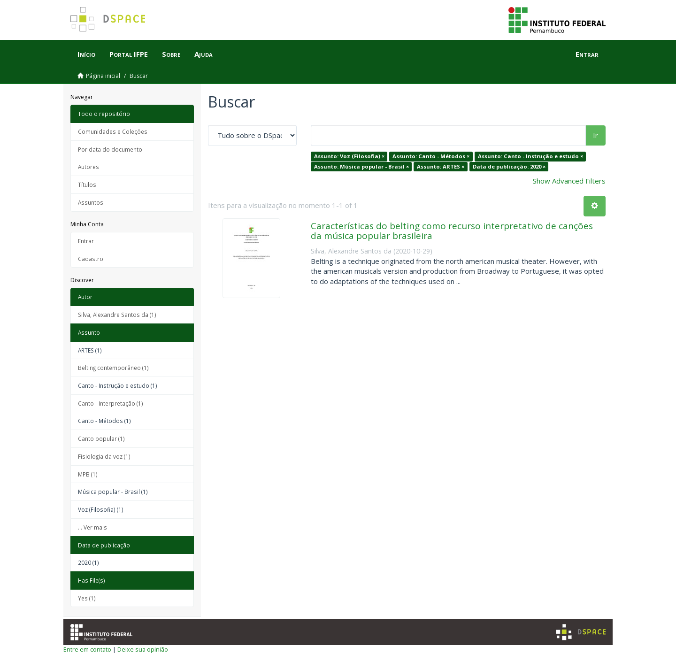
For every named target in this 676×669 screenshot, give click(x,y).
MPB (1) (88, 474)
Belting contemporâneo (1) (113, 367)
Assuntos (90, 202)
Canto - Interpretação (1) (110, 403)
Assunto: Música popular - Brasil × (361, 166)
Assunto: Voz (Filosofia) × (349, 156)
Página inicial (103, 76)
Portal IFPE (128, 54)
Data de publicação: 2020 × (509, 166)
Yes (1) (87, 598)
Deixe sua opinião (142, 649)
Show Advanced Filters (569, 180)
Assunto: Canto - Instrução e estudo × (530, 156)
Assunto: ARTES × (440, 166)
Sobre (171, 54)
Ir (595, 135)
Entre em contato (87, 649)
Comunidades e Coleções (112, 131)
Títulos (87, 184)
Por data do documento (110, 149)
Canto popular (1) (101, 438)
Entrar (86, 241)
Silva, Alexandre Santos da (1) (117, 314)
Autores (88, 166)
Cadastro (90, 258)
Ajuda (203, 54)
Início (86, 54)
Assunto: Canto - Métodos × (430, 156)
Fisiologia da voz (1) (104, 456)
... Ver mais (92, 527)
